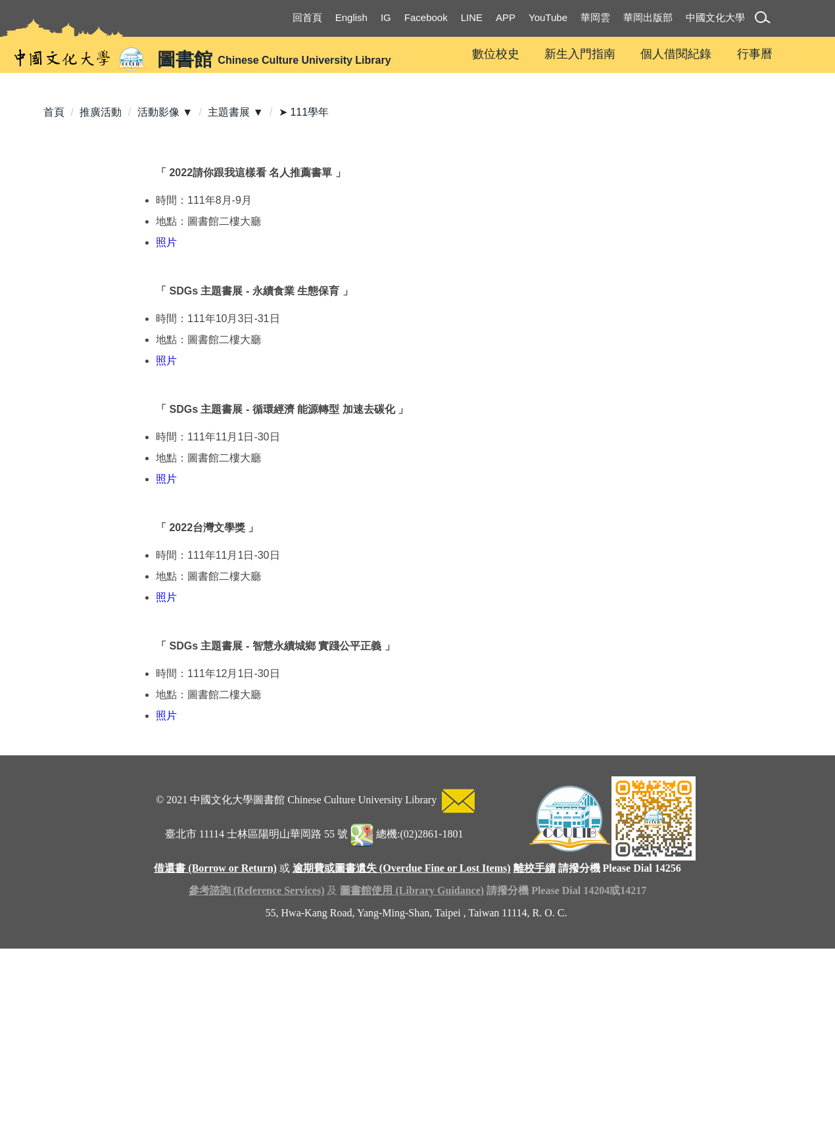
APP (505, 17)
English (351, 17)
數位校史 (495, 53)
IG (386, 17)
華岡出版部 (648, 17)
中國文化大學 (715, 17)
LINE (472, 17)
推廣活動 (101, 269)
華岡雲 (595, 17)
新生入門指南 (579, 53)
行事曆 (755, 53)
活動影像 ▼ (165, 269)
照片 (166, 399)
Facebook (426, 17)
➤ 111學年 (304, 269)
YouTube (548, 17)
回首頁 (307, 17)
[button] (764, 19)
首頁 (53, 269)
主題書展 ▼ (235, 269)
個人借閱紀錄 (675, 53)
